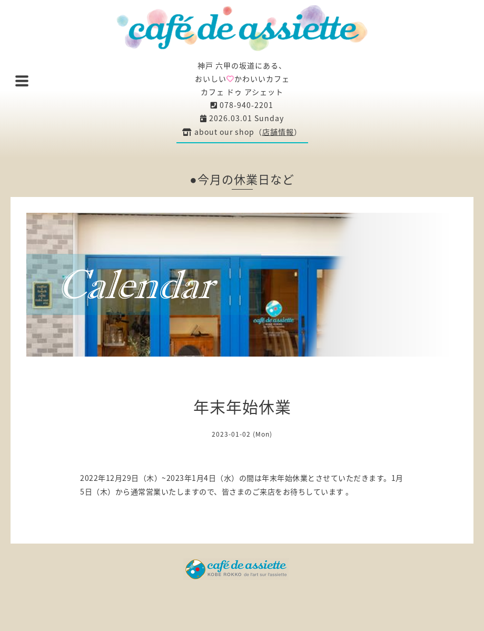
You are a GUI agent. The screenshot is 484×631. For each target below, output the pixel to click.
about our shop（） (242, 131)
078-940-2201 (242, 105)
